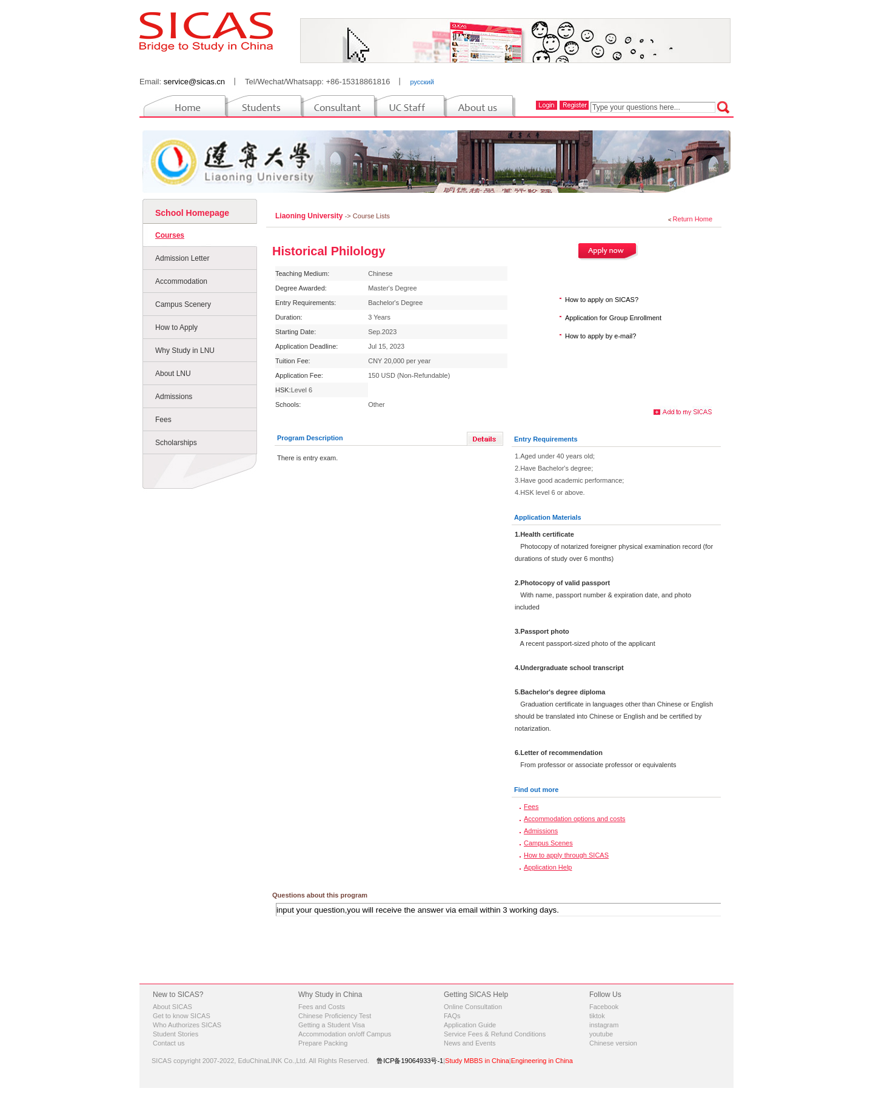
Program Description (310, 437)
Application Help (548, 867)
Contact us (169, 1043)
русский (421, 82)
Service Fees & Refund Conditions (495, 1034)
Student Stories (175, 1034)
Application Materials (547, 517)
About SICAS (172, 1006)
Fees (163, 419)
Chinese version (613, 1043)
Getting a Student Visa (331, 1025)
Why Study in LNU (185, 350)
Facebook (603, 1006)
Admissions (173, 396)
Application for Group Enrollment (613, 317)
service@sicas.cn (194, 81)
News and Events (470, 1043)
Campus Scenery (183, 304)
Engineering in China (542, 1060)
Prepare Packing (322, 1043)
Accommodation (181, 281)
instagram (603, 1025)
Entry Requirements (546, 439)
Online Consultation (473, 1006)
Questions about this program (319, 895)
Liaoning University (310, 216)
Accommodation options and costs (575, 818)
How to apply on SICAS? (601, 299)
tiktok (597, 1015)
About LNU (173, 373)
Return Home (692, 219)
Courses (169, 235)
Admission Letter (182, 258)
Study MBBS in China (477, 1060)
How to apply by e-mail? (600, 336)
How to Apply (176, 327)
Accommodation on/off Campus (344, 1034)
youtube (601, 1034)
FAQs (452, 1015)
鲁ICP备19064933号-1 (409, 1060)
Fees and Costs (321, 1006)
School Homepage (192, 213)
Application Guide (470, 1025)
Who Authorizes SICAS (187, 1025)
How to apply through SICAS (566, 855)
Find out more (536, 789)
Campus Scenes (548, 843)
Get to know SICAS (181, 1015)
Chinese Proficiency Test (334, 1015)
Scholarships (176, 442)
